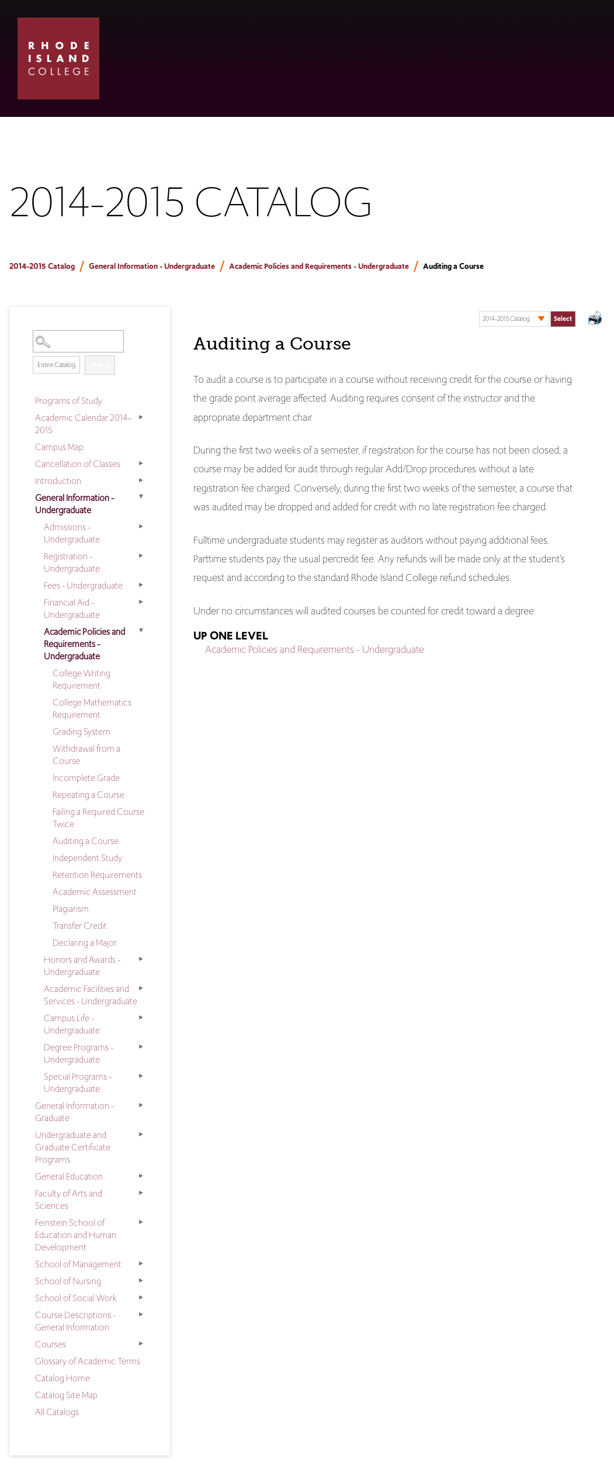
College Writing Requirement (81, 679)
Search (100, 364)
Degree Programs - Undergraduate (78, 1053)
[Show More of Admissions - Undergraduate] (141, 526)
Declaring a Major (85, 942)
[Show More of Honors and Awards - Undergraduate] (141, 958)
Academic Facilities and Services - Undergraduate (90, 995)
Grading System (81, 731)
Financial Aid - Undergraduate (72, 608)
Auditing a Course (86, 841)
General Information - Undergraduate (152, 266)
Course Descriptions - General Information (75, 1321)
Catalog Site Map (66, 1395)
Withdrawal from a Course (86, 754)
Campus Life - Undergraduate (72, 1024)
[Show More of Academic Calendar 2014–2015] (141, 417)
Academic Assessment (95, 892)
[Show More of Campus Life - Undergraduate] (141, 1017)
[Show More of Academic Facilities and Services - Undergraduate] (141, 988)
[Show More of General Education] (141, 1175)
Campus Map (59, 447)
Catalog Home (62, 1378)
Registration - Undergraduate (72, 562)
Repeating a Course (88, 795)
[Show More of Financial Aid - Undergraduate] (141, 601)
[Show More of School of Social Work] (141, 1297)
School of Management (78, 1264)
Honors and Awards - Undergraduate (82, 965)
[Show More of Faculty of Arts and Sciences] (141, 1192)
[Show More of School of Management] (141, 1263)
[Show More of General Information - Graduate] (141, 1105)
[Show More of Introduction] (141, 480)
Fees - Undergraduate (83, 585)
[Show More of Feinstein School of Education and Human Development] (141, 1222)
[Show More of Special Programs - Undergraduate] (141, 1075)
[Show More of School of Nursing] (141, 1280)
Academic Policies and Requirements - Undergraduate (319, 266)
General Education (69, 1176)
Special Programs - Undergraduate (78, 1082)
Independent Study (87, 858)
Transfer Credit (80, 925)
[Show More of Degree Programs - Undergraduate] (141, 1046)
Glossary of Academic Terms (87, 1361)
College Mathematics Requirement (92, 708)
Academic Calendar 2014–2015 (83, 424)
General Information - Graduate (74, 1111)
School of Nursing (68, 1281)
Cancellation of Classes (77, 464)
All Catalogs (57, 1412)
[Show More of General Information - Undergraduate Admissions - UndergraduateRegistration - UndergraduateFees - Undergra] (141, 497)
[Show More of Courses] (141, 1343)
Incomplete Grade (86, 778)
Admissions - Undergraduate (72, 533)
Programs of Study (68, 401)
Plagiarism (71, 909)
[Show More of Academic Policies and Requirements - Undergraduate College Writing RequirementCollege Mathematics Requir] (141, 631)
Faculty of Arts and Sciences (68, 1199)
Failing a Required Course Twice (98, 817)
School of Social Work (76, 1298)
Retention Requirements (97, 875)
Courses (50, 1344)
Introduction (58, 481)
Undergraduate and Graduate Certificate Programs (72, 1147)
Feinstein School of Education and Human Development (75, 1234)
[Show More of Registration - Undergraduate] (141, 555)
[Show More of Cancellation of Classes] (141, 463)
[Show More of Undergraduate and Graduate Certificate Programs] (141, 1134)
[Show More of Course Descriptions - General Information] (141, 1314)
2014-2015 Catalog (42, 266)
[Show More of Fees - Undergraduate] (141, 584)
